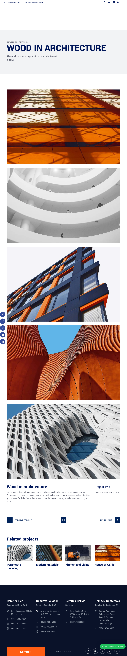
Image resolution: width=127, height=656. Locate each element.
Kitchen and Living (77, 565)
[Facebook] (2, 314)
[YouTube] (2, 335)
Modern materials (47, 565)
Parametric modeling (14, 566)
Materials (114, 492)
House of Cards (104, 565)
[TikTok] (2, 321)
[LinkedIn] (2, 341)
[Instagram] (2, 328)
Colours (104, 492)
